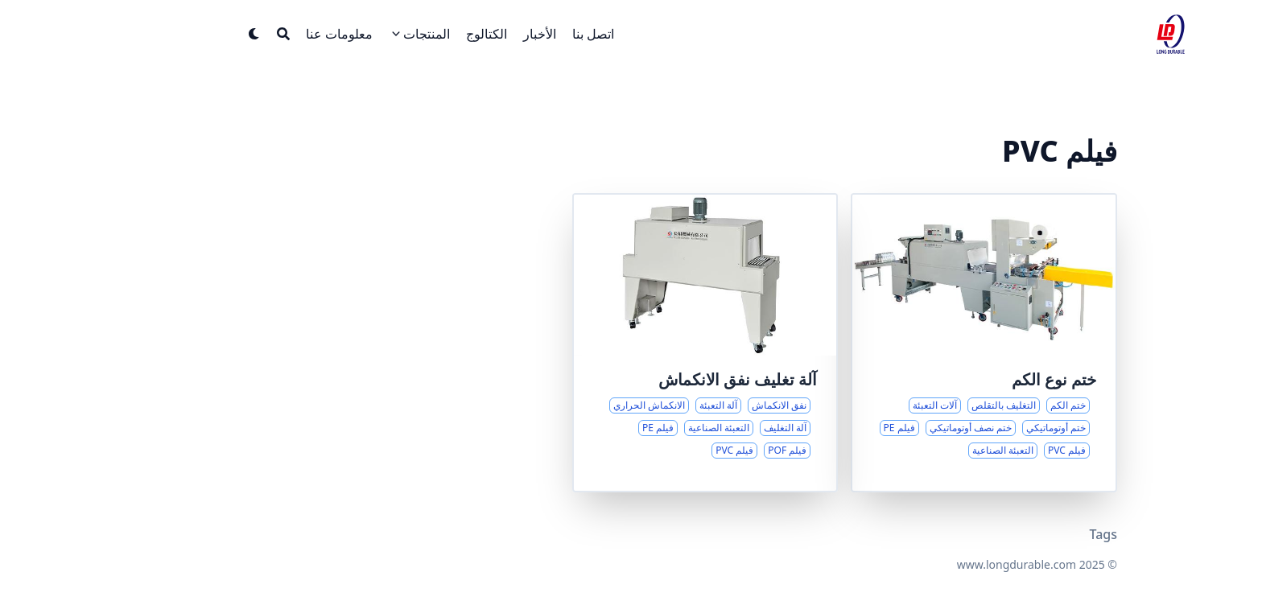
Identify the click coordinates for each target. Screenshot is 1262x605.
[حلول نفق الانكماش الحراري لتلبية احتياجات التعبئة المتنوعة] (631, 343)
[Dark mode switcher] (180, 33)
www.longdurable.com (942, 564)
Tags (1029, 534)
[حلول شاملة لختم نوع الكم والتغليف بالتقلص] (909, 343)
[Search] (209, 33)
